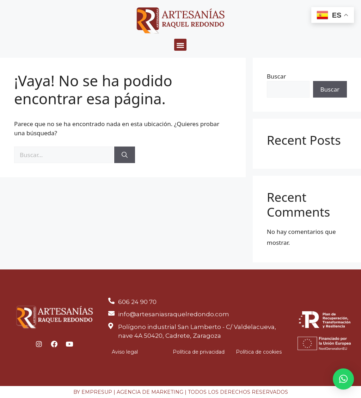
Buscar (276, 76)
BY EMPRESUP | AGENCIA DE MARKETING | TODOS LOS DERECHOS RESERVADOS (180, 392)
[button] (180, 45)
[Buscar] (124, 155)
